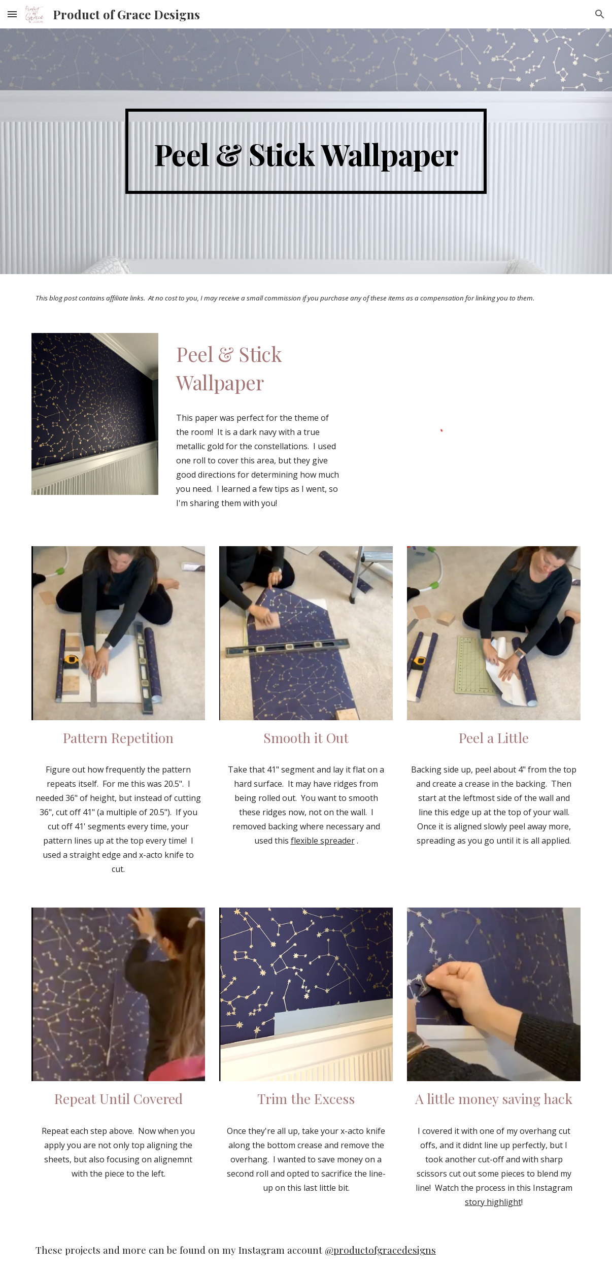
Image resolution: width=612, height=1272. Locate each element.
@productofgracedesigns (380, 1250)
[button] (12, 14)
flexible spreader (323, 840)
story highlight (493, 1202)
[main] (306, 151)
